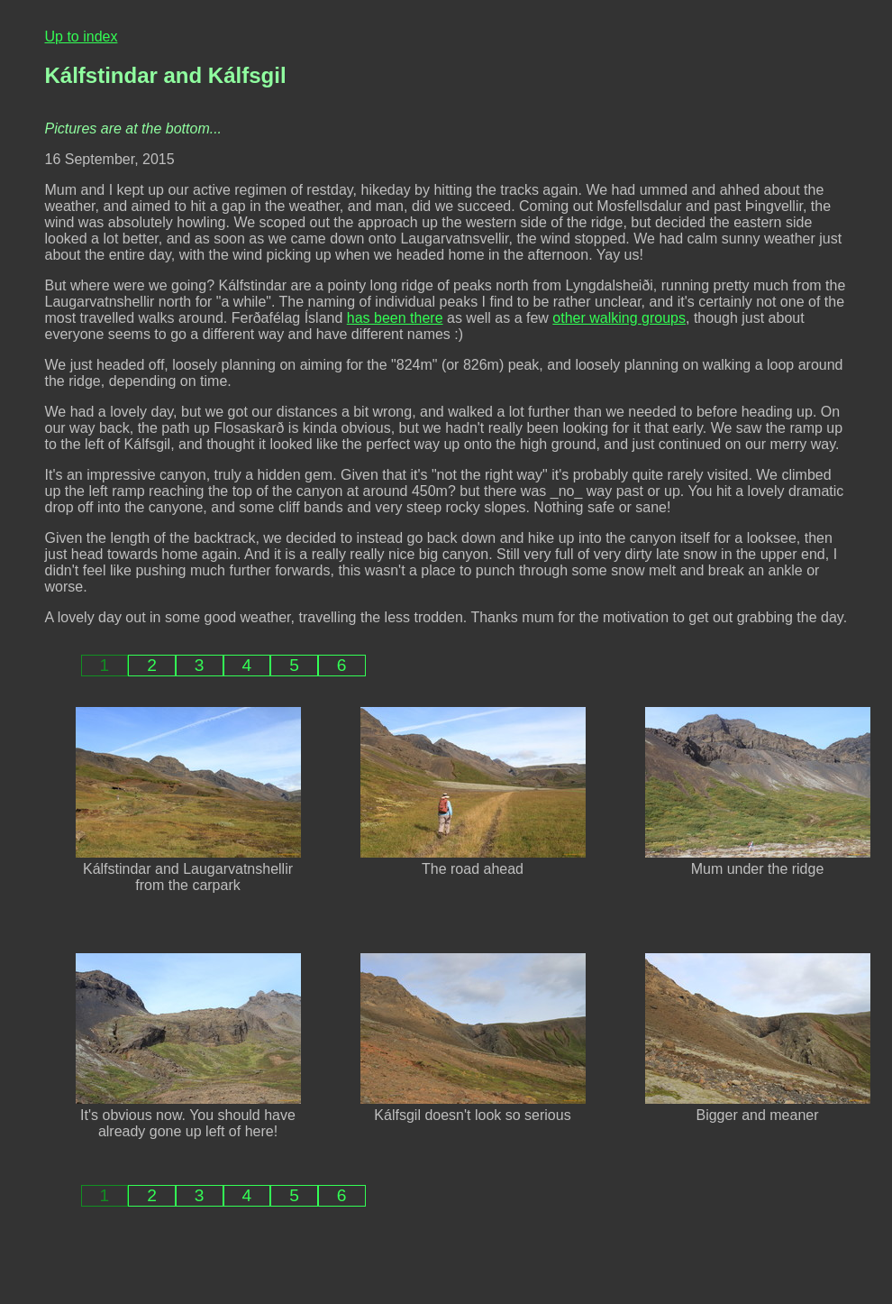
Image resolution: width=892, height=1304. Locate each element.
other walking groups (619, 318)
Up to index (81, 36)
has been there (395, 318)
